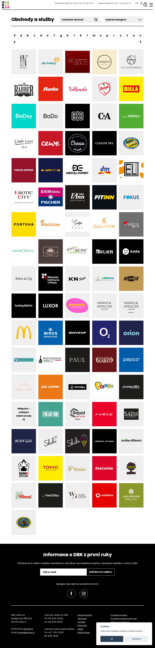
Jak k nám (82, 618)
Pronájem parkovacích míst (125, 618)
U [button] (134, 35)
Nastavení (136, 639)
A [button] (21, 35)
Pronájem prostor (119, 615)
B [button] (28, 35)
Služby (80, 629)
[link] (133, 5)
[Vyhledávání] (144, 5)
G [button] (61, 35)
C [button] (34, 35)
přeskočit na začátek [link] (7, 640)
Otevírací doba (85, 615)
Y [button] (15, 42)
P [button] (107, 35)
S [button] (120, 35)
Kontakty (81, 622)
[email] (62, 572)
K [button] (81, 35)
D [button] (41, 35)
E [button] (47, 35)
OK (112, 639)
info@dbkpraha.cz (27, 632)
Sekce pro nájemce (120, 622)
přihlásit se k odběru (99, 572)
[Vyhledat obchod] (80, 20)
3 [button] (14, 35)
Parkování (82, 625)
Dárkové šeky (84, 632)
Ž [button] (140, 42)
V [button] (140, 35)
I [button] (74, 35)
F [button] (54, 35)
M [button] (94, 35)
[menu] (151, 4)
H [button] (68, 35)
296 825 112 (28, 629)
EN (128, 5)
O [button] (101, 35)
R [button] (114, 35)
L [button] (87, 35)
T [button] (127, 35)
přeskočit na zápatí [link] (14, 12)
